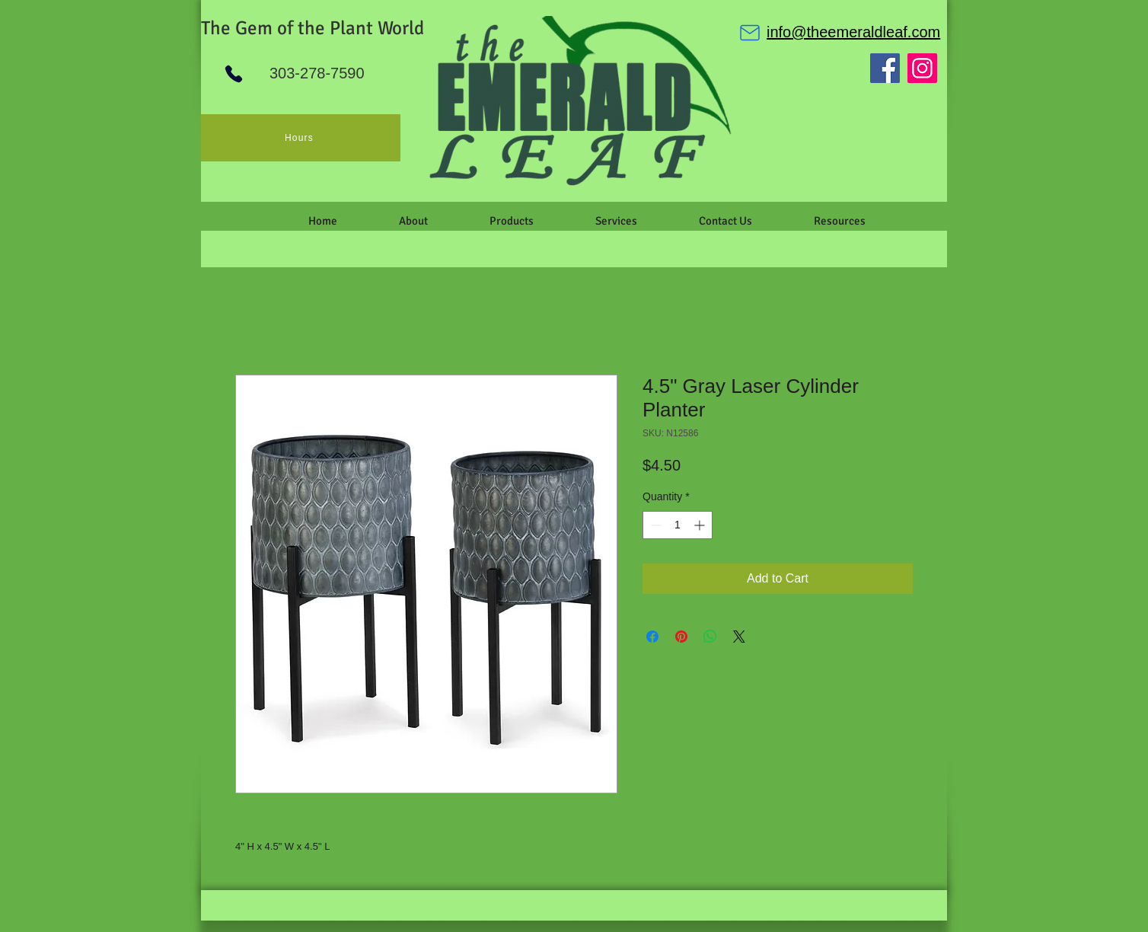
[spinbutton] (677, 525)
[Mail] (749, 32)
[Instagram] (922, 68)
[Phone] (233, 74)
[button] (413, 221)
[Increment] (700, 525)
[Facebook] (885, 68)
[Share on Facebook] (652, 636)
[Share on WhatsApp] (710, 636)
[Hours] (300, 137)
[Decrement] (654, 525)
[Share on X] (739, 636)
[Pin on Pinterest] (681, 636)
